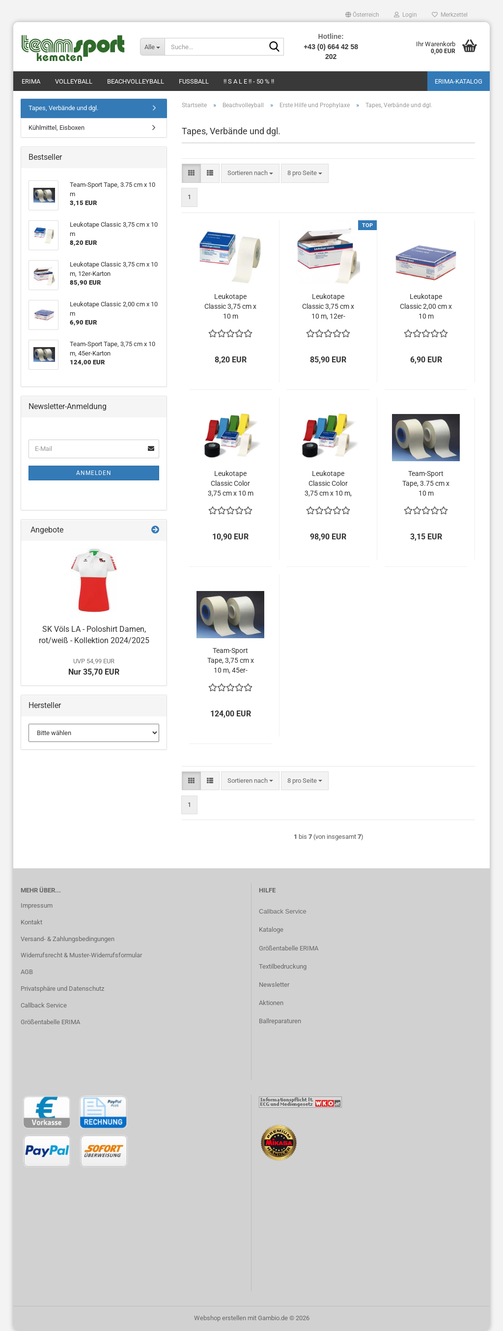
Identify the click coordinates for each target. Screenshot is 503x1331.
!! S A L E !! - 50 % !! (249, 81)
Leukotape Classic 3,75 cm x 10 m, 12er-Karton (328, 307)
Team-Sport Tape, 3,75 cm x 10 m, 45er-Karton (230, 661)
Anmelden (94, 473)
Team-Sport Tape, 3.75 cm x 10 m (425, 483)
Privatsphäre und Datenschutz (62, 988)
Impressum (37, 905)
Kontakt (31, 922)
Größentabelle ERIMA (50, 1022)
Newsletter (274, 984)
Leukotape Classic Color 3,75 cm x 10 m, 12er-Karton (328, 484)
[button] (362, 14)
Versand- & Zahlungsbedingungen (67, 939)
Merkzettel (450, 14)
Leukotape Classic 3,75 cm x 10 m (230, 306)
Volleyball (73, 81)
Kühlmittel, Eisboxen (56, 127)
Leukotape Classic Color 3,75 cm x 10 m (230, 483)
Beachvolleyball (135, 81)
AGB (27, 972)
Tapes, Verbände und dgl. (63, 108)
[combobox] (250, 173)
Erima (31, 81)
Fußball (194, 81)
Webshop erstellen (220, 1318)
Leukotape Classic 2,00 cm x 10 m (426, 306)
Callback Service (44, 1005)
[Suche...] (152, 47)
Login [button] (405, 14)
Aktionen (271, 1002)
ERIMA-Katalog (458, 81)
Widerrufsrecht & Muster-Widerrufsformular (81, 955)
